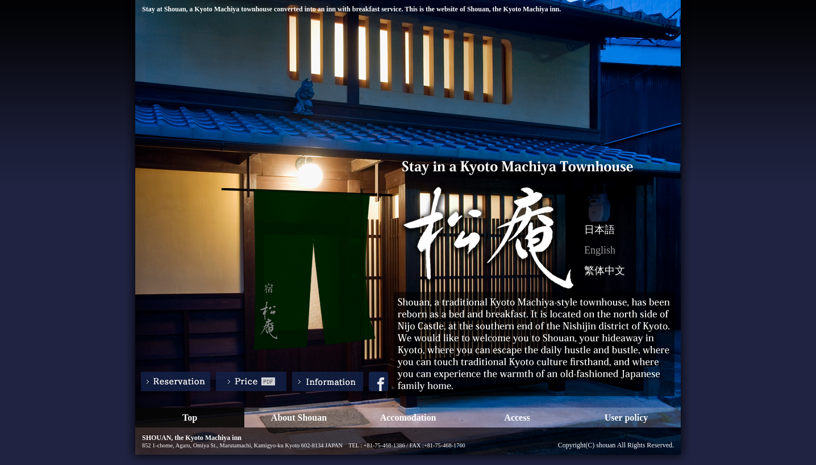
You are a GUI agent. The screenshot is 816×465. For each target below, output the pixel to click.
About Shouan (299, 417)
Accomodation (408, 417)
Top (189, 417)
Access (517, 417)
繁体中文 (604, 270)
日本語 (599, 229)
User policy (626, 417)
